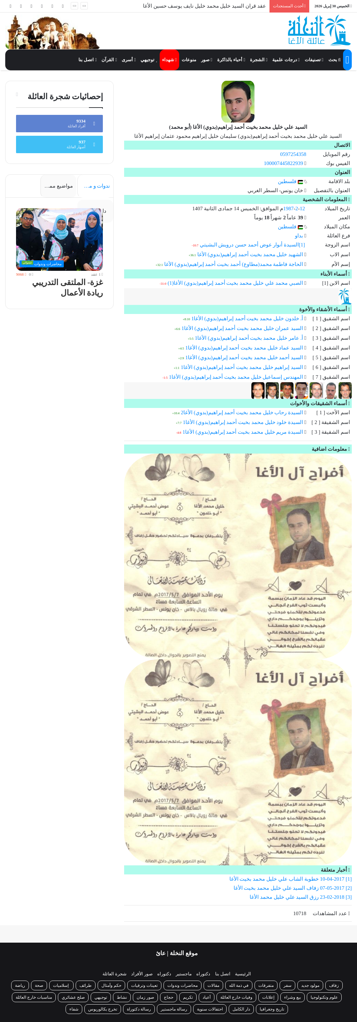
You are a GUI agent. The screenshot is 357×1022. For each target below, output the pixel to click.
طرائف (85, 985)
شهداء (169, 59)
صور (206, 59)
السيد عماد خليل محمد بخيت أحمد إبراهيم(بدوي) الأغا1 (244, 348)
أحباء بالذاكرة (231, 59)
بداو (299, 235)
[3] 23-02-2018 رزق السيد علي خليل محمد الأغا (301, 897)
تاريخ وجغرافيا (272, 1009)
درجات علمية (285, 59)
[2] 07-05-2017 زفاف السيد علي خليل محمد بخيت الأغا (293, 888)
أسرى (129, 59)
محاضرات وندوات (182, 985)
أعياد (207, 997)
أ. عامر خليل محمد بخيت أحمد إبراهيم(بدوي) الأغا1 (249, 338)
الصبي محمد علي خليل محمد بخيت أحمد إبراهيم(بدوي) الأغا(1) (235, 283)
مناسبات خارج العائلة (34, 997)
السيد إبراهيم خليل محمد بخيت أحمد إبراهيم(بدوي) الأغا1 (242, 367)
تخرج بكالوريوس (102, 1009)
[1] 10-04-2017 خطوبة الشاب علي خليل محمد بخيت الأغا (290, 879)
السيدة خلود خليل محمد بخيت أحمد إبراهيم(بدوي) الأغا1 (243, 422)
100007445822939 (283, 163)
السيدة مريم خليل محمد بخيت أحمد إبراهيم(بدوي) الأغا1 (242, 432)
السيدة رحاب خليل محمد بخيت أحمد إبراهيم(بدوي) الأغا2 (242, 412)
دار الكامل (241, 1009)
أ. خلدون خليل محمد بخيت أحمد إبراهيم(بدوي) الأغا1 (247, 318)
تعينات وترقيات (144, 985)
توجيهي (148, 59)
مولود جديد (310, 985)
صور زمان (145, 997)
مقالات (213, 985)
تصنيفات (314, 59)
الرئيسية (243, 973)
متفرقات (266, 985)
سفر (287, 985)
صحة (39, 985)
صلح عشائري (73, 997)
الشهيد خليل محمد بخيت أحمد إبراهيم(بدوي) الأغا (250, 254)
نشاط (122, 997)
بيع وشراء (292, 997)
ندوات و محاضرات (93, 186)
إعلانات (268, 997)
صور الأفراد (141, 973)
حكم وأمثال (111, 985)
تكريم (188, 997)
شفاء (73, 1009)
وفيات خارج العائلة (236, 997)
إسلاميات (61, 985)
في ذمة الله (239, 985)
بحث (334, 59)
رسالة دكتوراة (139, 1009)
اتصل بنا (87, 59)
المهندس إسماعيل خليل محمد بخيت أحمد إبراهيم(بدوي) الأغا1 (236, 377)
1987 (288, 208)
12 (302, 208)
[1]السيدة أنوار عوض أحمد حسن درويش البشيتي (252, 244)
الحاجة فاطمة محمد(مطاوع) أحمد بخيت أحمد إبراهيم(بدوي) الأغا (233, 264)
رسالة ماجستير (174, 1009)
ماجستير (184, 973)
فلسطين (290, 181)
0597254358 (293, 154)
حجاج (168, 997)
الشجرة (258, 59)
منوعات (189, 59)
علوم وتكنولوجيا (324, 997)
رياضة (20, 985)
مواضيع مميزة (57, 186)
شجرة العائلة (114, 973)
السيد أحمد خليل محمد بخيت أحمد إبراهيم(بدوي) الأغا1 (244, 357)
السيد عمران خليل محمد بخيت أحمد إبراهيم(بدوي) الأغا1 (242, 328)
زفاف (334, 985)
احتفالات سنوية (210, 1009)
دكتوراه (203, 973)
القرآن (109, 59)
